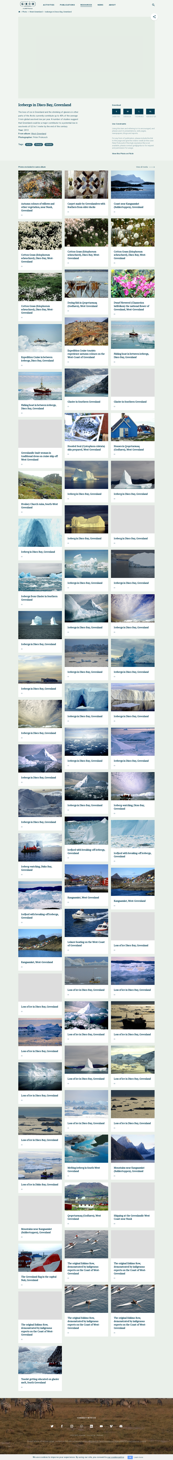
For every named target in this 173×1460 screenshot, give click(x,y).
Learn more (138, 1457)
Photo (24, 12)
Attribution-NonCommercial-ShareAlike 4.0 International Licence (117, 1441)
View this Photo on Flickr (123, 154)
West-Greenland (36, 12)
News (100, 5)
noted (51, 1441)
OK (130, 1457)
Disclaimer (91, 1435)
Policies (100, 1435)
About (112, 5)
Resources (86, 5)
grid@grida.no (138, 145)
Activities (48, 5)
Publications (67, 5)
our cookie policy (115, 1457)
